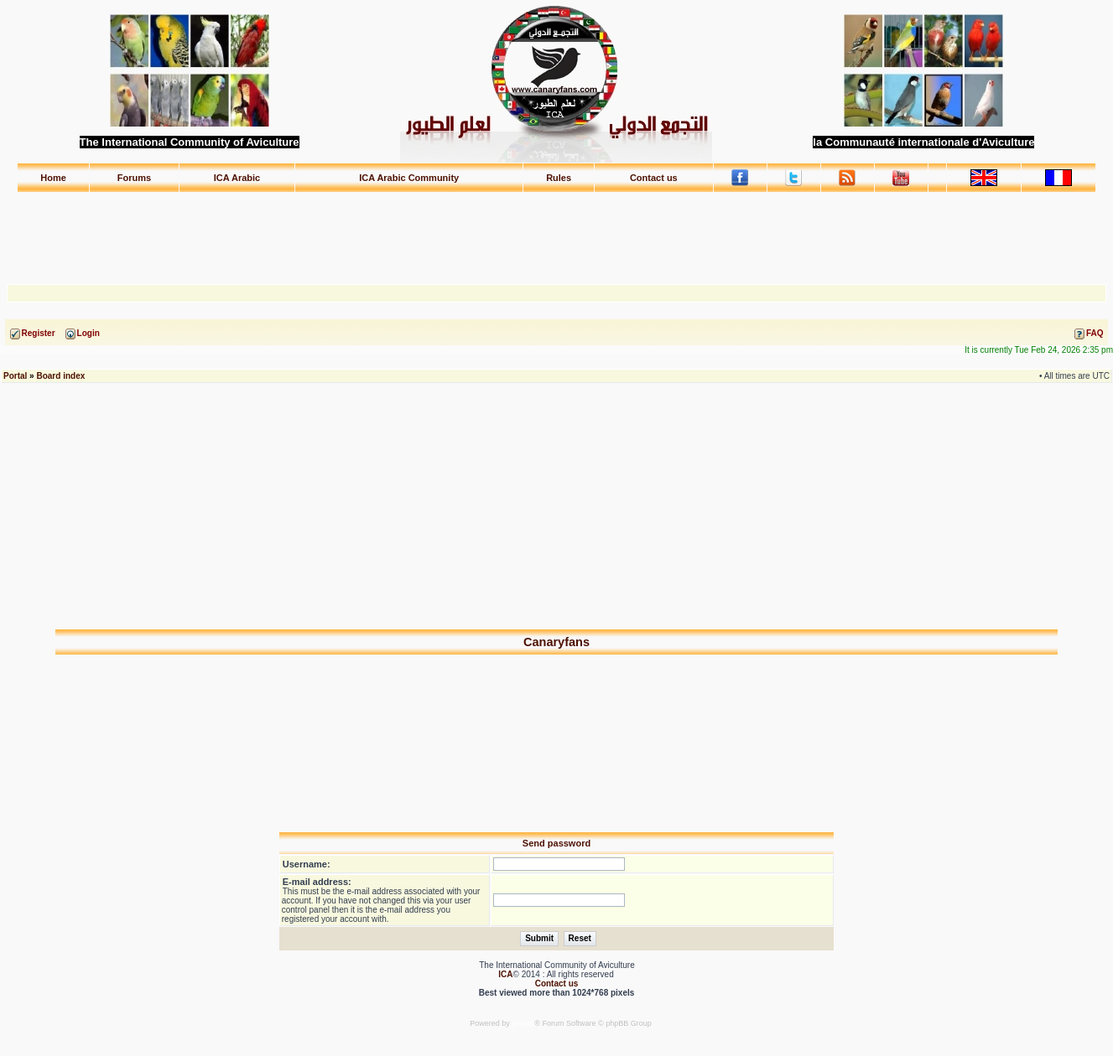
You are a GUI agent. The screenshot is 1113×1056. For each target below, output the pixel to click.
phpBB (523, 1023)
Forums (134, 178)
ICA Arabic (237, 178)
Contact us (654, 178)
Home (53, 178)
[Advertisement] (557, 230)
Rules (558, 178)
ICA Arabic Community (409, 178)
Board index (60, 375)
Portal (15, 375)
